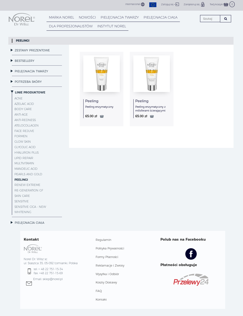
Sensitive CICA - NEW (30, 207)
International (135, 4)
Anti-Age (21, 114)
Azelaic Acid (24, 104)
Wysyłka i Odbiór (107, 274)
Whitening (22, 212)
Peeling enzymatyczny (99, 106)
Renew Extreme (27, 185)
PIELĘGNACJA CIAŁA (161, 17)
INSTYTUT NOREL (111, 26)
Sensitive (21, 201)
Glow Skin (22, 141)
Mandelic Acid (25, 168)
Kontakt (101, 299)
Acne (18, 98)
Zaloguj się (170, 4)
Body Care (23, 109)
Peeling (91, 101)
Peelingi (22, 40)
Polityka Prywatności (110, 248)
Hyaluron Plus (26, 152)
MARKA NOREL (61, 17)
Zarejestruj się (194, 4)
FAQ (99, 291)
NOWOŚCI (87, 17)
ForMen (21, 136)
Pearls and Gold (28, 174)
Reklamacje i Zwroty (110, 265)
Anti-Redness (25, 120)
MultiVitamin (24, 163)
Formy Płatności (107, 257)
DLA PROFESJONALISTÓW (71, 26)
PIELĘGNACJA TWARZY (120, 17)
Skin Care (22, 196)
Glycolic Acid (25, 147)
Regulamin (103, 240)
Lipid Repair (23, 158)
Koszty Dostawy (106, 282)
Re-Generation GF (28, 190)
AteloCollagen (26, 125)
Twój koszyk (222, 4)
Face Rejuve (24, 131)
